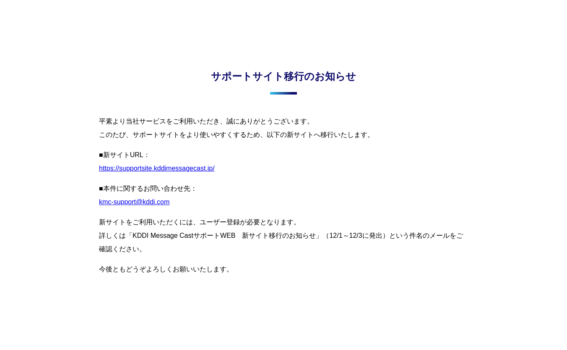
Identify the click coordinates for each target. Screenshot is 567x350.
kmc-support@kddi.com (134, 201)
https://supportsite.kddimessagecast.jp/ (157, 168)
